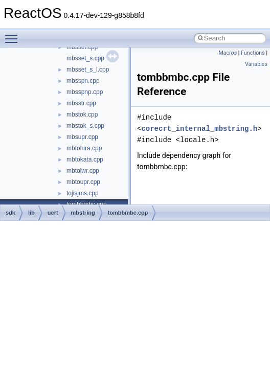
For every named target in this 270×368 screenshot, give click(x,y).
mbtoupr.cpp (83, 182)
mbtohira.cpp (84, 148)
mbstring (83, 213)
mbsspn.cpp (83, 80)
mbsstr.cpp (81, 103)
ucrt (53, 213)
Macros (227, 53)
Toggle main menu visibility (13, 34)
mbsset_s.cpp (85, 58)
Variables (256, 64)
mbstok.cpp (82, 114)
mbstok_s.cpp (85, 125)
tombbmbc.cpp (128, 213)
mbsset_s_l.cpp (87, 69)
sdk (10, 213)
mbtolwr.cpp (82, 170)
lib (31, 213)
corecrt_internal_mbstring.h (199, 128)
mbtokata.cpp (84, 159)
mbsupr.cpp (82, 137)
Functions (253, 53)
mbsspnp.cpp (84, 92)
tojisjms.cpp (82, 193)
